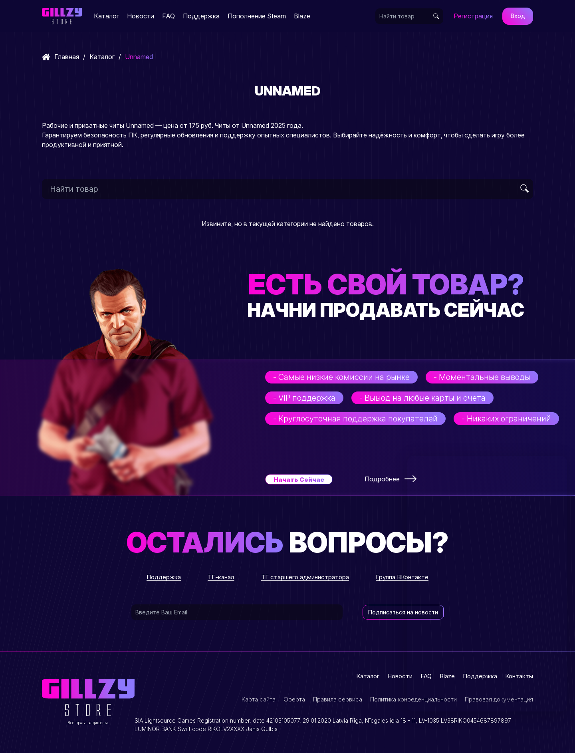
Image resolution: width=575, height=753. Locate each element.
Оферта (294, 699)
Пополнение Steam (257, 16)
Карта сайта (259, 699)
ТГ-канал (221, 577)
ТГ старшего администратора (305, 577)
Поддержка (201, 16)
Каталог (106, 16)
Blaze (302, 16)
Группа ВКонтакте (402, 577)
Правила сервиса (337, 699)
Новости (140, 16)
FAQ (168, 16)
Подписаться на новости (403, 612)
